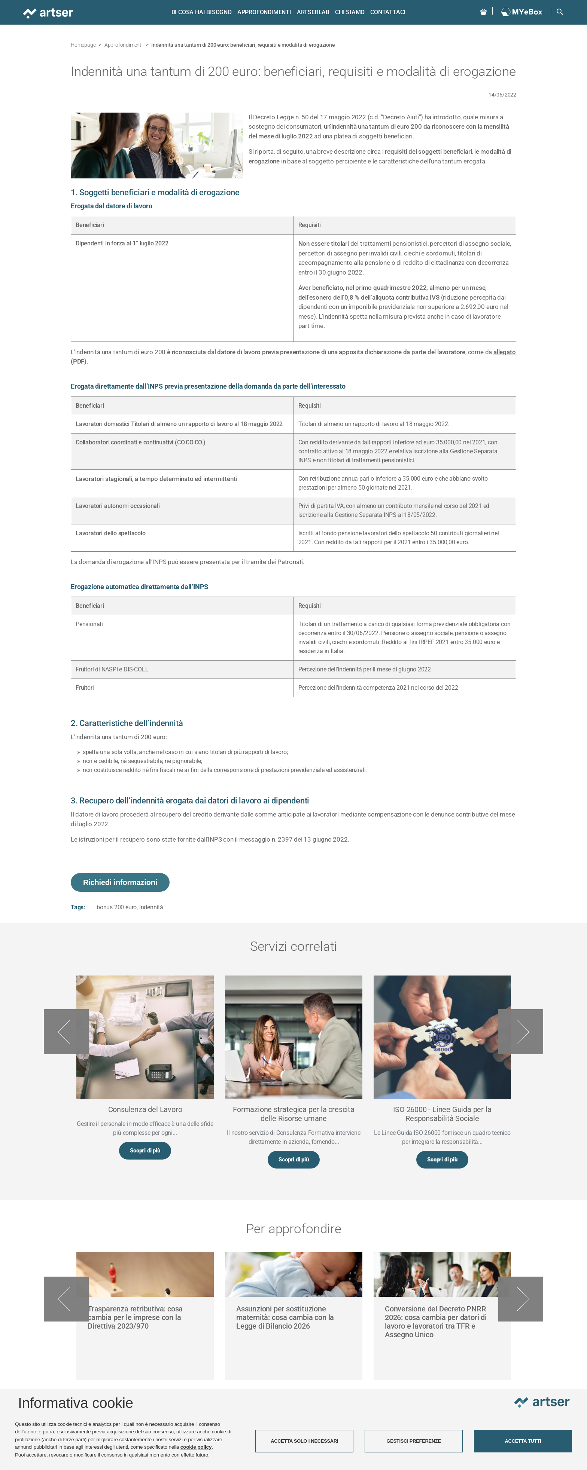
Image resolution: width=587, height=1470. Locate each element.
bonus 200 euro (117, 907)
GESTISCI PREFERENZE (413, 1441)
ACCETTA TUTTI (523, 1441)
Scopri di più (145, 1151)
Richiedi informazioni (120, 882)
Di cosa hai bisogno (200, 12)
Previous (66, 1032)
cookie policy (196, 1447)
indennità (151, 907)
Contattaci (386, 12)
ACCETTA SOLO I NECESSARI (304, 1441)
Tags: (78, 907)
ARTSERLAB (311, 12)
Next (520, 1032)
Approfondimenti (263, 12)
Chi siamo (348, 12)
